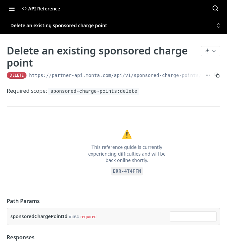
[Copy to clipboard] (217, 75)
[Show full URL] (207, 75)
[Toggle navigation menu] (12, 8)
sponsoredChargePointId (38, 216)
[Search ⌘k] (215, 8)
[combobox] (193, 216)
